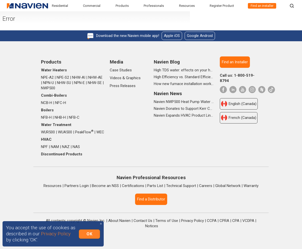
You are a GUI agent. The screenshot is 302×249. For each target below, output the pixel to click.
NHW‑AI (78, 77)
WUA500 (65, 132)
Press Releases (123, 86)
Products (122, 6)
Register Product (222, 6)
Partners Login (76, 185)
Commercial (91, 6)
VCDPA (248, 220)
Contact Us (143, 220)
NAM (55, 146)
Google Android (200, 35)
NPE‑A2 (47, 77)
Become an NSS (105, 185)
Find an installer (262, 6)
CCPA (212, 220)
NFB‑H (46, 117)
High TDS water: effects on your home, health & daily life (184, 70)
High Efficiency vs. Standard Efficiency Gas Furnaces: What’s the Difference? (184, 77)
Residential (60, 6)
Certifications (133, 185)
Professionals (154, 6)
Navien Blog (167, 62)
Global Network (228, 185)
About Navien (119, 220)
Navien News (168, 93)
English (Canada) (238, 104)
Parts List (155, 185)
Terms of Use (166, 220)
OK (89, 233)
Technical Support (181, 185)
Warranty (251, 185)
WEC (100, 132)
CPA (235, 220)
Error (15, 21)
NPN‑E (79, 82)
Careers (205, 185)
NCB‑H (46, 102)
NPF (44, 146)
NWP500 (48, 88)
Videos (115, 78)
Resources (187, 6)
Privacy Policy (192, 220)
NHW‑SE (95, 82)
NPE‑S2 (63, 77)
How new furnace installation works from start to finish (184, 83)
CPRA (224, 220)
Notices (151, 226)
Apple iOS (172, 35)
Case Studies (121, 70)
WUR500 (48, 132)
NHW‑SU (64, 82)
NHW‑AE (95, 77)
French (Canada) (238, 118)
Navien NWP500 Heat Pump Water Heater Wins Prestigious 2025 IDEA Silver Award (184, 101)
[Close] (101, 224)
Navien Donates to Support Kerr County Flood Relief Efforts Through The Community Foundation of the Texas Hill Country (184, 108)
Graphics (133, 78)
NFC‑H (60, 102)
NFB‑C (74, 117)
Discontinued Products (61, 154)
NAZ (66, 146)
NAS (76, 146)
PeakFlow (84, 132)
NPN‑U (48, 82)
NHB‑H (60, 117)
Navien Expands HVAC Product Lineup (184, 115)
